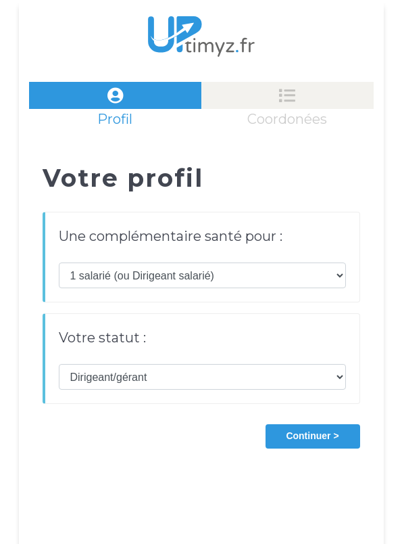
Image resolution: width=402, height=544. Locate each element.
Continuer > (312, 435)
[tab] (115, 95)
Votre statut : (102, 338)
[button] (313, 435)
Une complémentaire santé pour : (170, 236)
